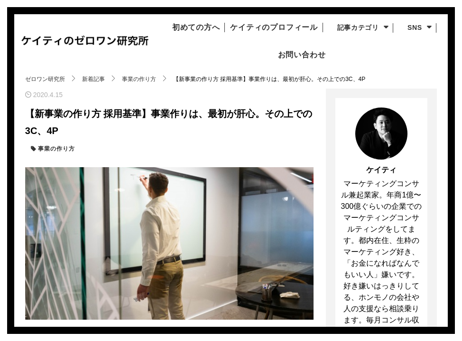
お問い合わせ (297, 55)
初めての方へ (188, 27)
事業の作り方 (55, 149)
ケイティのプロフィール (276, 27)
